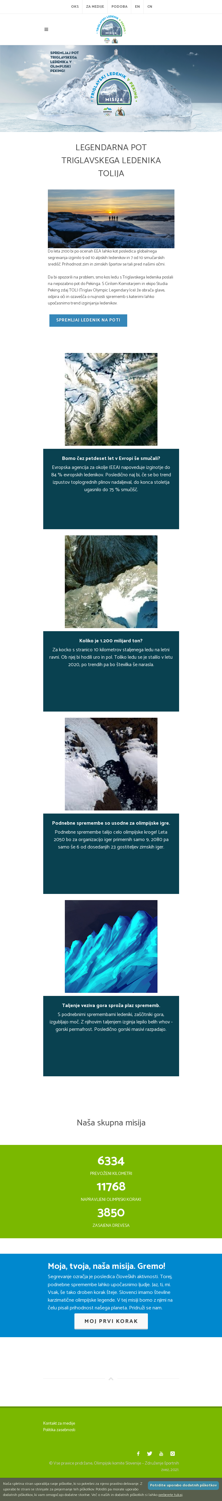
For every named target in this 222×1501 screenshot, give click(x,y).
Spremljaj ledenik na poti (88, 320)
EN (137, 7)
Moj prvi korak (111, 1321)
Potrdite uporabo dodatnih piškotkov (183, 1485)
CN (149, 7)
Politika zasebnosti (59, 1430)
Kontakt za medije (59, 1423)
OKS (75, 7)
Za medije (95, 7)
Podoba (119, 7)
